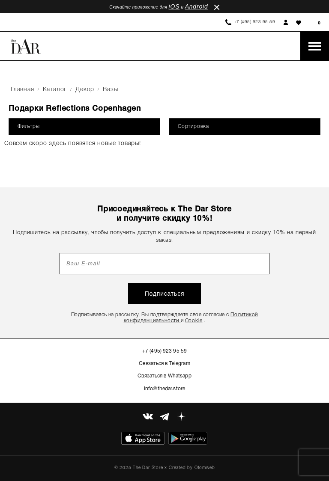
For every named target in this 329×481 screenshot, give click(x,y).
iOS (174, 6)
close (217, 7)
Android (196, 6)
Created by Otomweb (192, 468)
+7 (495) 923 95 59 (254, 22)
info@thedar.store (164, 388)
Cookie (194, 320)
